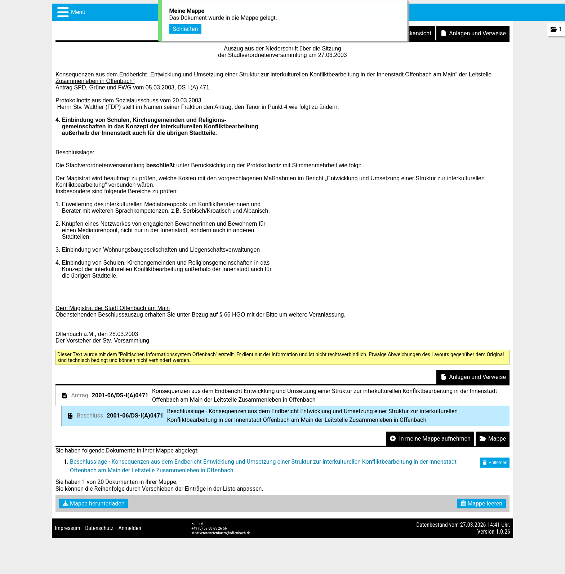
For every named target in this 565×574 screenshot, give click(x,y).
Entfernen (494, 462)
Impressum (67, 528)
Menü (78, 12)
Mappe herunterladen (94, 503)
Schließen (185, 28)
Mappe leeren (481, 503)
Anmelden (130, 528)
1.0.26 (503, 531)
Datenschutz (99, 528)
